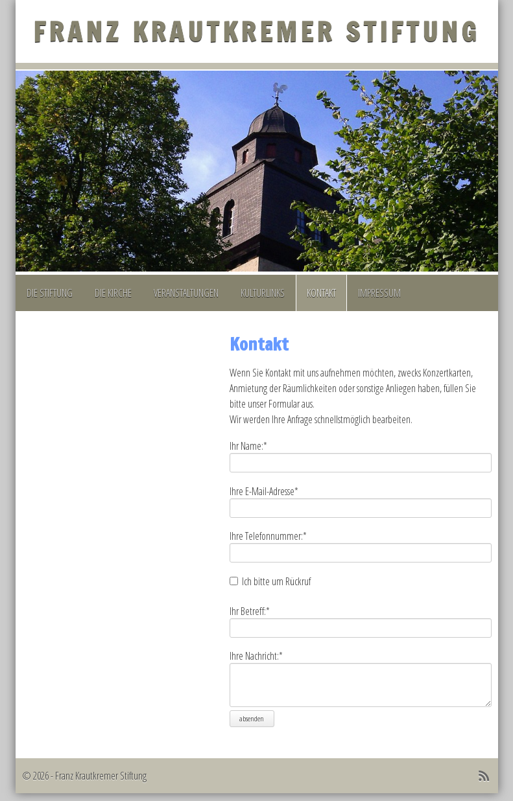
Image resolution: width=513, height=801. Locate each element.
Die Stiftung (50, 293)
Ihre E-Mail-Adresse (264, 491)
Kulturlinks (263, 293)
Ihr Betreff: (250, 611)
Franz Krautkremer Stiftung (256, 31)
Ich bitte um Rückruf (276, 581)
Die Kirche (113, 293)
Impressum (379, 293)
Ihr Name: (248, 446)
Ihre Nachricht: (256, 656)
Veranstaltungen (186, 293)
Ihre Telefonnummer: (268, 536)
